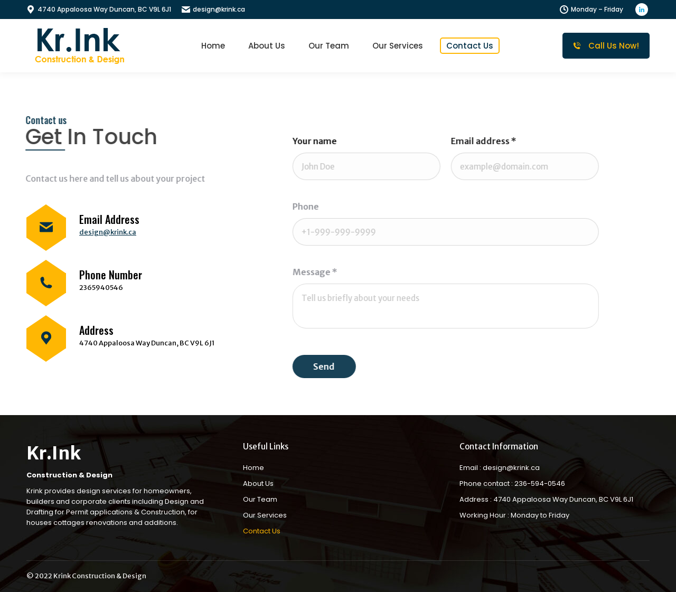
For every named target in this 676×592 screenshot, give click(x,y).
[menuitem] (213, 45)
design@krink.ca (213, 9)
